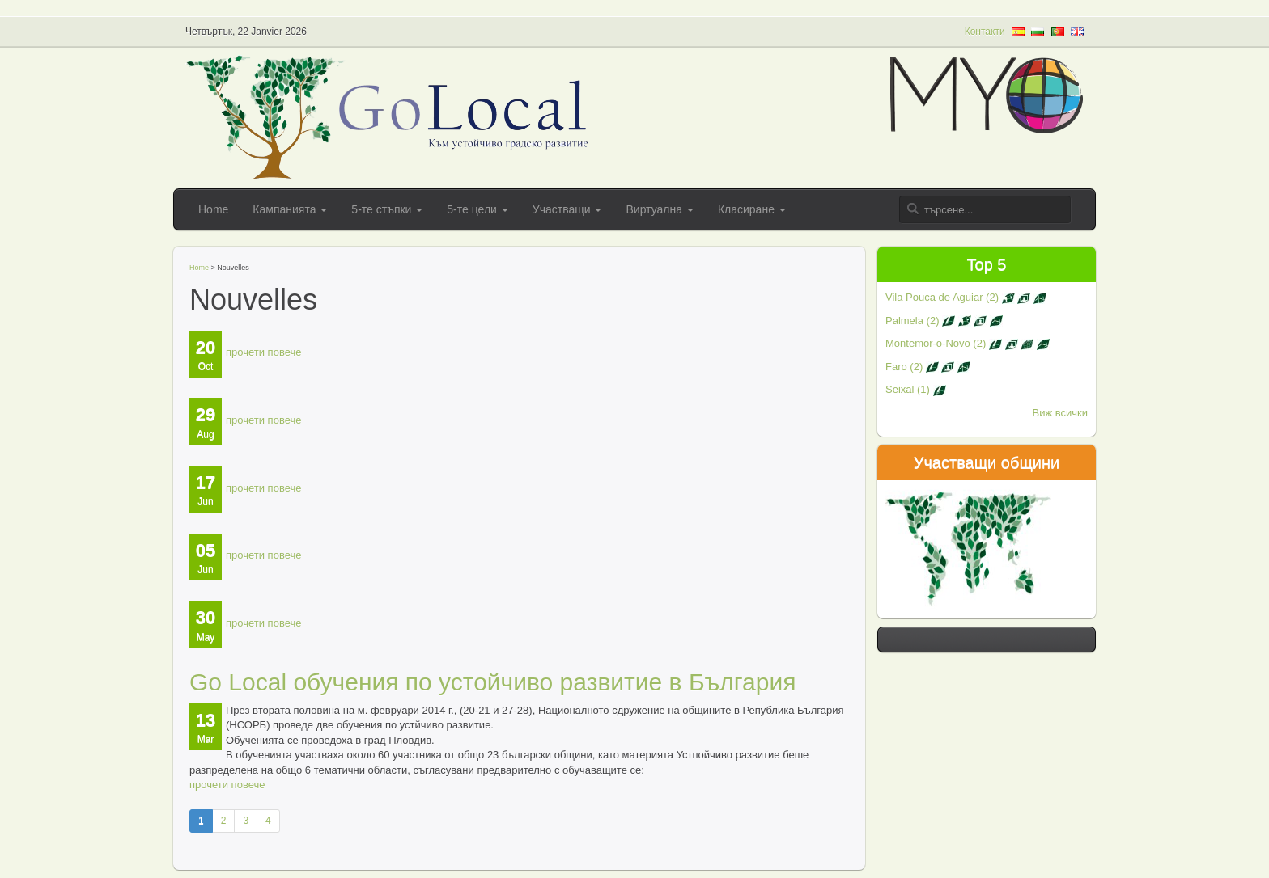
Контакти (985, 31)
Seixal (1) (915, 389)
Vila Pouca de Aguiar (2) (965, 297)
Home (213, 209)
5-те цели (477, 209)
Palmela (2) (944, 320)
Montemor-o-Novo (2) (967, 343)
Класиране (752, 209)
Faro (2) (927, 367)
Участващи (567, 209)
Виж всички (1061, 413)
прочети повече (263, 352)
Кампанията (290, 209)
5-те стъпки (386, 209)
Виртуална (659, 209)
